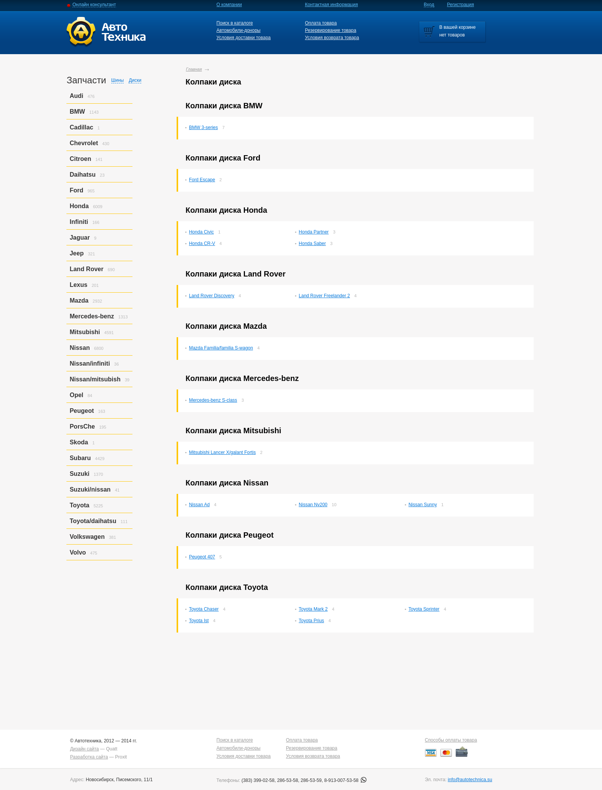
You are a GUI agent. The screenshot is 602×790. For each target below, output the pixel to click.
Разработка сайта (89, 757)
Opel (76, 395)
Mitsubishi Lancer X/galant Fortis (222, 452)
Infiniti (78, 222)
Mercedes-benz (91, 316)
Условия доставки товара (244, 37)
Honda (79, 206)
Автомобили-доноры (239, 30)
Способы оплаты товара (451, 740)
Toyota (79, 505)
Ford (76, 190)
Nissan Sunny (422, 504)
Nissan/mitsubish (94, 379)
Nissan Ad (199, 504)
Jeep (76, 253)
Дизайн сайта (84, 749)
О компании (229, 4)
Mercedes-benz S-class (213, 400)
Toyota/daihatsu (92, 521)
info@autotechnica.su (470, 779)
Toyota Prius (311, 620)
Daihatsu (82, 174)
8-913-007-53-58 (345, 780)
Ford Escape (202, 179)
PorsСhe (82, 426)
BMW (77, 111)
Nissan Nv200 (313, 504)
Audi (76, 96)
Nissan (79, 347)
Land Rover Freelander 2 (324, 295)
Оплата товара (321, 23)
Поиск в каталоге (235, 23)
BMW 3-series (203, 127)
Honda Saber (312, 243)
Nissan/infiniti (89, 363)
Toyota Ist (198, 620)
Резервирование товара (330, 30)
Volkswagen (86, 536)
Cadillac (81, 127)
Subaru (80, 458)
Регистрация (460, 4)
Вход (429, 4)
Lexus (78, 285)
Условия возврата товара (332, 37)
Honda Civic (201, 232)
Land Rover (86, 269)
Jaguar (79, 237)
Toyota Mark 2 (313, 609)
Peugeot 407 (202, 557)
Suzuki (79, 473)
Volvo (77, 552)
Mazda (78, 300)
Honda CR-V (202, 243)
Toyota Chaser (203, 609)
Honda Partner (314, 232)
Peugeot (81, 410)
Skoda (78, 442)
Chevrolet (83, 143)
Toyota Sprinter (424, 609)
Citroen (80, 159)
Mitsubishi (84, 332)
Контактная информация (331, 4)
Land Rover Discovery (211, 295)
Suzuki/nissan (90, 489)
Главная (194, 69)
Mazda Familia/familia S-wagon (221, 348)
